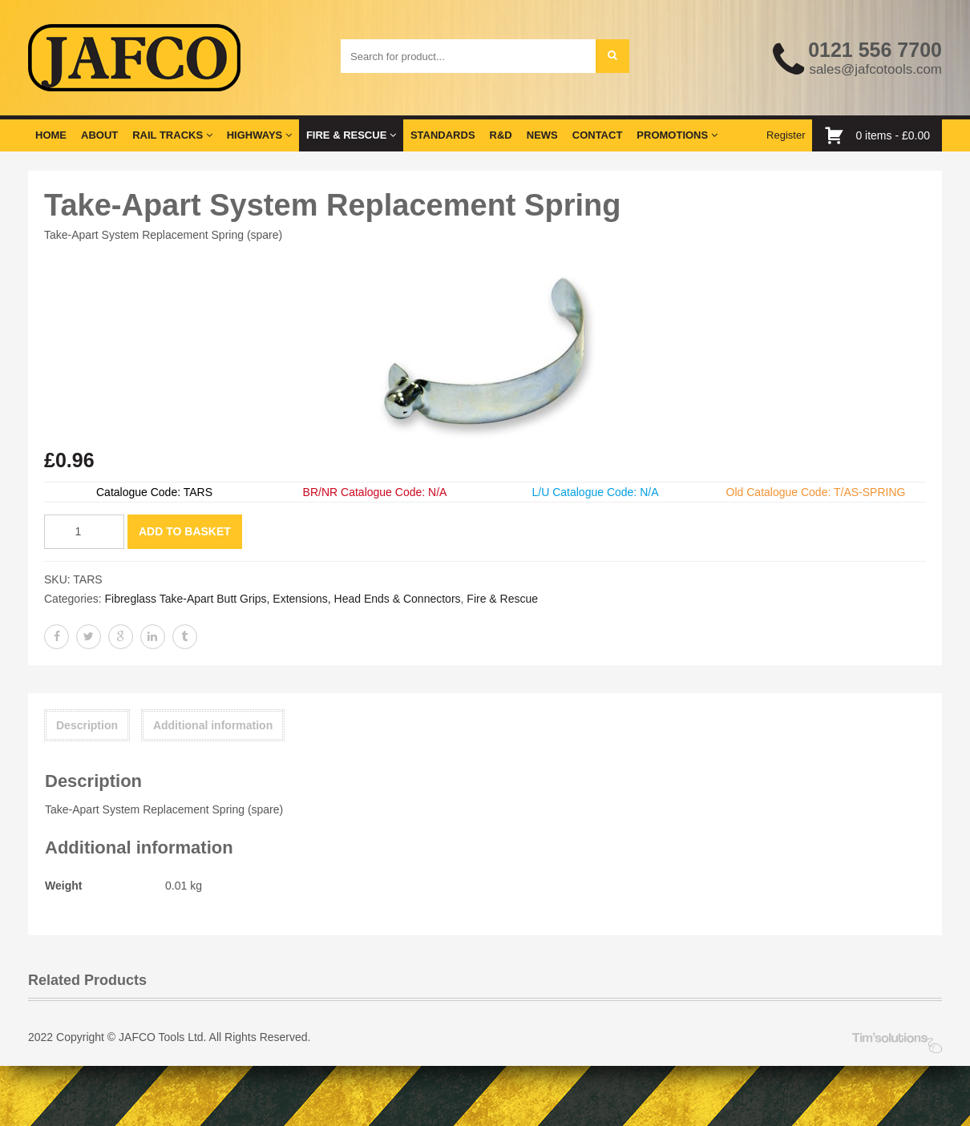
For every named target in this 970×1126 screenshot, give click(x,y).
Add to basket (185, 531)
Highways (259, 135)
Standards (442, 135)
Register (785, 135)
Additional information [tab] (213, 725)
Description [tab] (87, 725)
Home (51, 135)
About (99, 135)
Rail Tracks (172, 135)
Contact (597, 135)
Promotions (677, 135)
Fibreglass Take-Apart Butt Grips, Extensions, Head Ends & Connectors (282, 598)
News (542, 135)
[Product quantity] (84, 532)
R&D (501, 135)
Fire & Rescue (351, 135)
